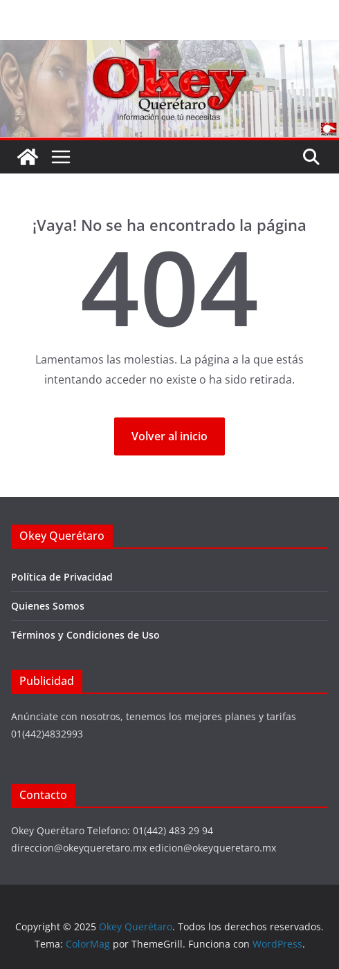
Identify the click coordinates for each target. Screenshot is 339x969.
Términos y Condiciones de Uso (85, 634)
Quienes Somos (47, 605)
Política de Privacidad (62, 576)
